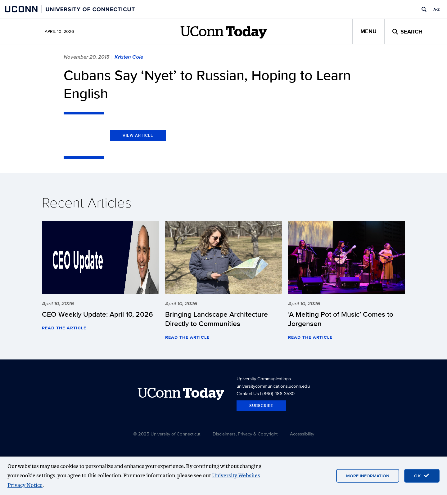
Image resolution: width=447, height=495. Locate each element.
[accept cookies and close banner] (422, 476)
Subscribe (261, 405)
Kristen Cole (129, 56)
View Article (138, 135)
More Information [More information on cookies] (367, 476)
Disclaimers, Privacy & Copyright (245, 433)
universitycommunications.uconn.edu (273, 386)
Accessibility (302, 433)
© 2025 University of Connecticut (166, 433)
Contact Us (248, 393)
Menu (368, 31)
